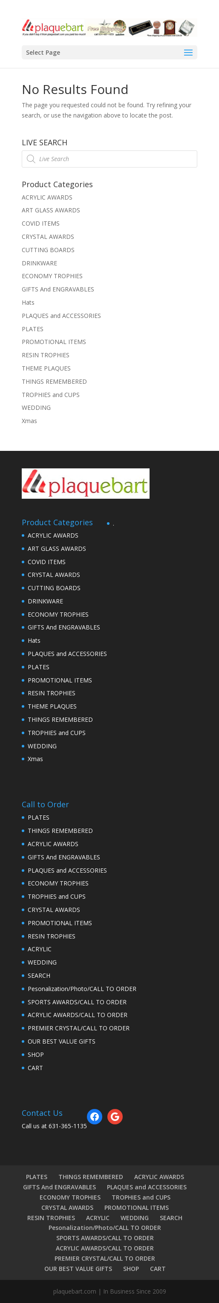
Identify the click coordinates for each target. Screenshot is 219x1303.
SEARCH (39, 975)
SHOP (36, 1054)
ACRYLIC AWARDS (47, 197)
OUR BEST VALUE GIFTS (61, 1041)
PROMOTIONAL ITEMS (54, 342)
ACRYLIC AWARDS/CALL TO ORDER (77, 1015)
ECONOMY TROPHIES (52, 276)
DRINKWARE (39, 263)
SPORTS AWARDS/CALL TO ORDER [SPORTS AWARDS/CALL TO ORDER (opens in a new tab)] (77, 1002)
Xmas (29, 421)
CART (35, 1068)
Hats (28, 302)
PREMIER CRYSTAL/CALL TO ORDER (79, 1028)
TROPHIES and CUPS (51, 395)
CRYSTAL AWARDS (48, 236)
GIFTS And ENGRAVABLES (58, 289)
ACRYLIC (40, 949)
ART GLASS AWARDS (51, 210)
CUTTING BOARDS (48, 250)
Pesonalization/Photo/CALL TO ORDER (82, 989)
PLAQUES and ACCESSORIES (61, 316)
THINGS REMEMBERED (54, 381)
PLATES (32, 329)
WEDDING (36, 407)
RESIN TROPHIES (45, 355)
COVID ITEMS (41, 223)
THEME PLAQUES (46, 368)
